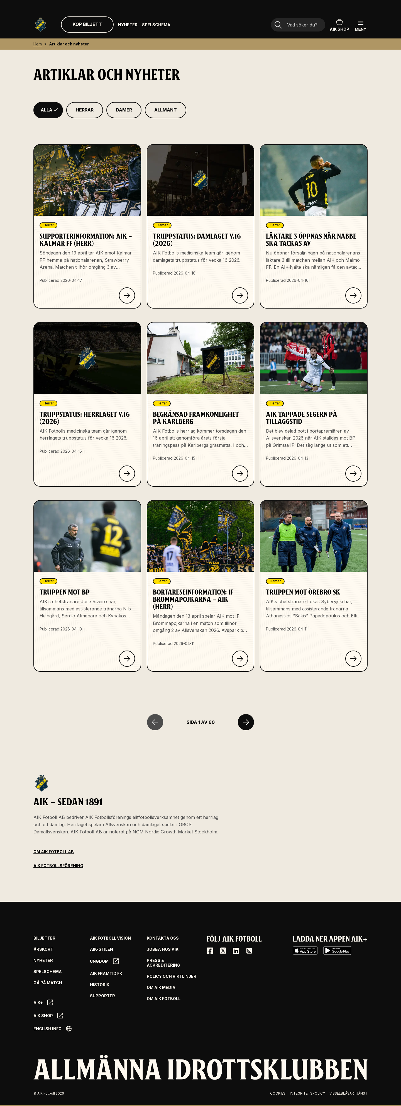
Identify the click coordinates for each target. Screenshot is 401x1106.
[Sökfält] (298, 25)
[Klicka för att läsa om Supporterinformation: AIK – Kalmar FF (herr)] (127, 295)
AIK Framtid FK (106, 973)
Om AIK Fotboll (163, 998)
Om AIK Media (161, 987)
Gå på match (47, 983)
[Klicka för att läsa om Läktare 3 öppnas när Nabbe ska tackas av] (353, 295)
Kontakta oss (163, 938)
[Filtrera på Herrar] (84, 110)
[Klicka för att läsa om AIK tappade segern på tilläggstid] (353, 473)
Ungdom (104, 961)
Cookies (277, 1093)
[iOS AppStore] (305, 950)
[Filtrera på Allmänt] (165, 110)
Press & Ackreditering (163, 962)
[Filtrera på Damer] (123, 110)
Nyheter (128, 24)
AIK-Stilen (101, 949)
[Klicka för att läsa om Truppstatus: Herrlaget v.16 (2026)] (127, 473)
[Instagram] (249, 950)
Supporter (102, 996)
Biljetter (44, 938)
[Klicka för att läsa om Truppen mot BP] (127, 659)
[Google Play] (337, 950)
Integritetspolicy (307, 1093)
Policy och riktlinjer (171, 976)
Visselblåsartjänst (348, 1093)
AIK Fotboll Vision (110, 938)
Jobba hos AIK (163, 949)
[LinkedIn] (236, 950)
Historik (99, 985)
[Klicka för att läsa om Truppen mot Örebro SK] (353, 659)
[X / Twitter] (223, 950)
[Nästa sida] (246, 722)
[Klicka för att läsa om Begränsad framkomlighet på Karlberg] (240, 473)
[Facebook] (210, 950)
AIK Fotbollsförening (58, 865)
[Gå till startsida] (40, 25)
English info (52, 1028)
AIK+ (43, 1002)
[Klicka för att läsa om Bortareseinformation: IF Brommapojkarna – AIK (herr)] (240, 659)
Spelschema (156, 24)
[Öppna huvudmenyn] (361, 25)
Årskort (43, 949)
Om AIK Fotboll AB (53, 851)
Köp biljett (87, 24)
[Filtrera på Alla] (48, 110)
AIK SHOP (339, 24)
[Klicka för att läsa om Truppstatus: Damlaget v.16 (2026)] (240, 295)
